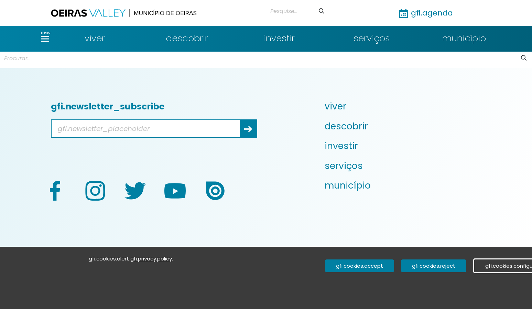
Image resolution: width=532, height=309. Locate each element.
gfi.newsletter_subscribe (107, 106)
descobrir (187, 38)
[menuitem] (412, 106)
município (464, 38)
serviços (372, 38)
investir (279, 38)
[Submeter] (321, 11)
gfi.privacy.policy (151, 258)
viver (95, 38)
